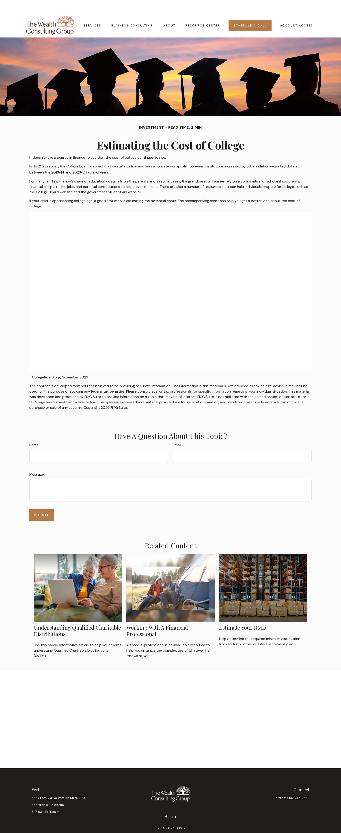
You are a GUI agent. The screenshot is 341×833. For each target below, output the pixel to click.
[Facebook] (166, 803)
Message (36, 461)
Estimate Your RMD (242, 614)
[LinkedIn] (174, 803)
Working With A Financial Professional (157, 617)
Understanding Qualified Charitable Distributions (77, 617)
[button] (92, 12)
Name (34, 431)
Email (177, 431)
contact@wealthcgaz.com (170, 822)
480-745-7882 (298, 784)
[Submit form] (41, 501)
